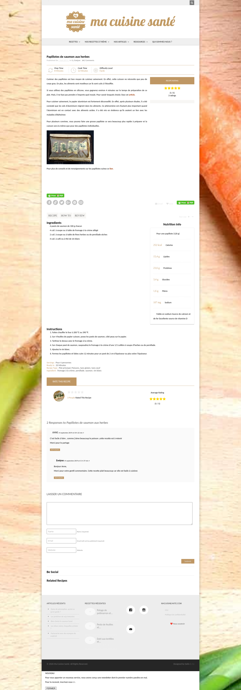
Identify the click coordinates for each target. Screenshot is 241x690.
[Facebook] (131, 610)
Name (83, 532)
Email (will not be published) (90, 541)
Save (169, 203)
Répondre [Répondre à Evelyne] (59, 478)
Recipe (52, 215)
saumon (89, 370)
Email (159, 203)
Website (80, 550)
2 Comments (89, 60)
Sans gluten (85, 368)
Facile (102, 71)
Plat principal (65, 368)
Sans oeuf (95, 368)
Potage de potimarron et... (105, 612)
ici (74, 682)
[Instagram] (144, 610)
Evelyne (77, 60)
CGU (166, 610)
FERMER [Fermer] (51, 688)
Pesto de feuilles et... (105, 626)
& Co (192, 664)
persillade (80, 370)
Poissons (75, 368)
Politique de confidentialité (175, 615)
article (132, 94)
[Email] (131, 629)
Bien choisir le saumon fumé (62, 621)
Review (80, 215)
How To (66, 215)
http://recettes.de (55, 182)
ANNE (55, 432)
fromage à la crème (66, 370)
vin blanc (98, 370)
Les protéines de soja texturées (63, 616)
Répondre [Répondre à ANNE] (55, 450)
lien (111, 168)
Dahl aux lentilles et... (105, 640)
